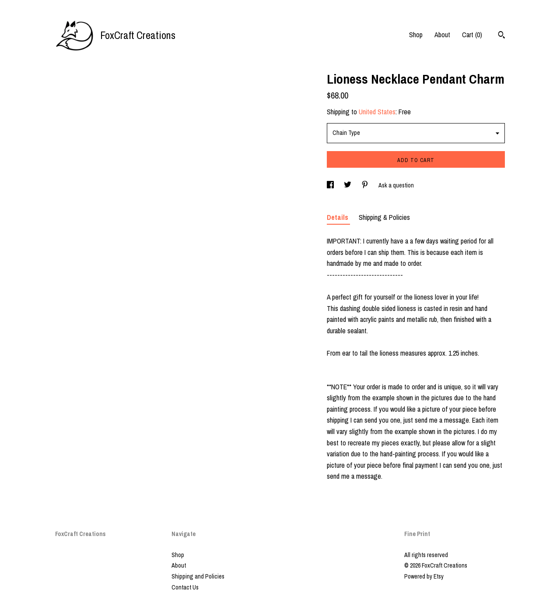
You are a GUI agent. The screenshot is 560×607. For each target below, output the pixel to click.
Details (338, 217)
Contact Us (185, 587)
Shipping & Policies (384, 217)
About (442, 34)
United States (377, 111)
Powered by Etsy (424, 576)
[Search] (501, 36)
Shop (416, 34)
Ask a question (396, 185)
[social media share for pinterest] (365, 185)
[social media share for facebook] (331, 185)
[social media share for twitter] (348, 185)
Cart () (472, 34)
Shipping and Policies (198, 576)
